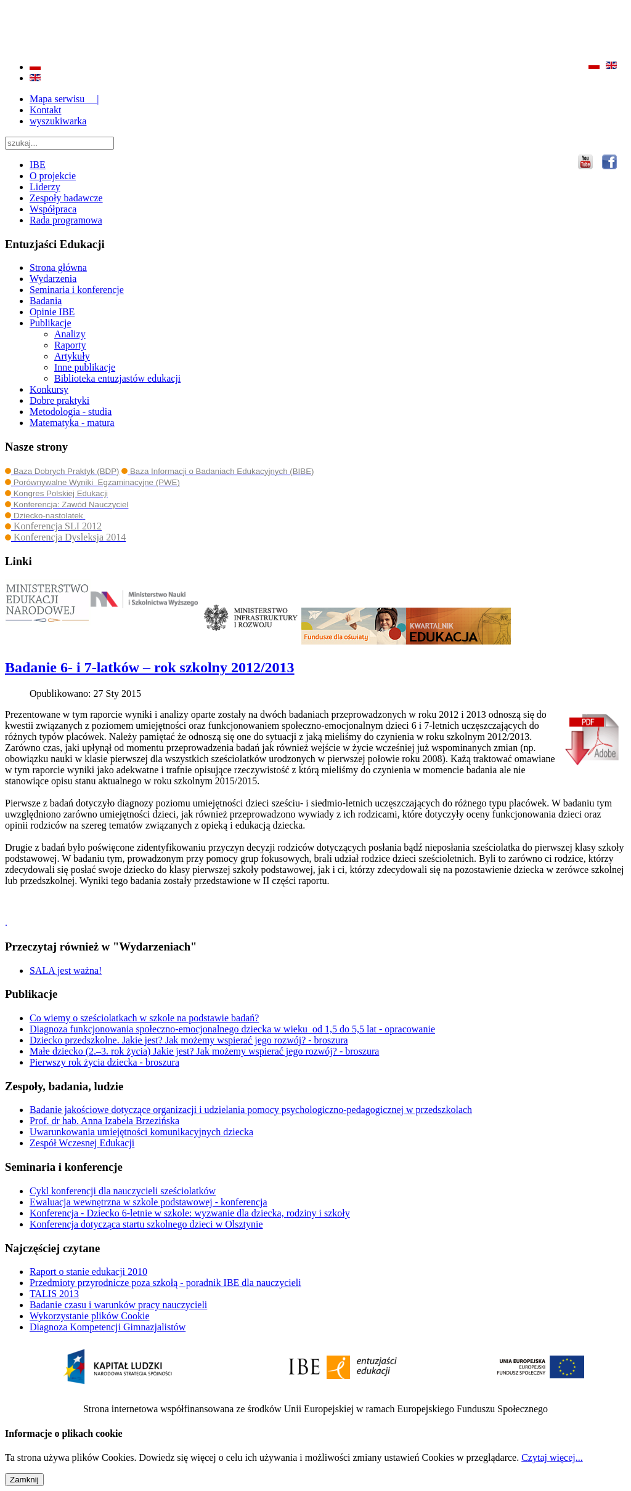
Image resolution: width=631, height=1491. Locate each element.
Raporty (70, 345)
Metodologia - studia (71, 411)
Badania (46, 300)
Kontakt (46, 110)
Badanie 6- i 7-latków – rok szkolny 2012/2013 (150, 667)
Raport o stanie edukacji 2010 (88, 1271)
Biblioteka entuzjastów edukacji (117, 378)
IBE (38, 164)
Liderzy (45, 187)
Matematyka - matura (72, 422)
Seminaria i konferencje (77, 289)
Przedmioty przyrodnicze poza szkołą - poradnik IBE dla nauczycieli (165, 1282)
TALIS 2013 (54, 1293)
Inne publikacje (84, 367)
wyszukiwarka (58, 121)
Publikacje (50, 323)
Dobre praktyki (59, 400)
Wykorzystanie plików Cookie (90, 1316)
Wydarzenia (53, 278)
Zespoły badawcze (66, 198)
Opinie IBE (52, 312)
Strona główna (58, 267)
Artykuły (72, 356)
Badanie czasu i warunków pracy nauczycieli (118, 1305)
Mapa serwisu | (64, 99)
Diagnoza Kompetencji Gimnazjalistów (107, 1327)
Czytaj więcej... (552, 1457)
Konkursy (49, 389)
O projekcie (53, 176)
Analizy (70, 334)
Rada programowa (66, 220)
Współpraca (53, 209)
